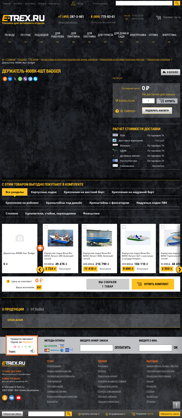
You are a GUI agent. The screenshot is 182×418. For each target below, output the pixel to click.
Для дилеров (54, 381)
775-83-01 (103, 16)
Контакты (54, 3)
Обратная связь (12, 413)
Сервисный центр (108, 386)
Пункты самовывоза (109, 391)
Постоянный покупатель (161, 371)
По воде (10, 35)
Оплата (42, 3)
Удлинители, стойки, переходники (50, 213)
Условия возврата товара (112, 381)
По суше (26, 35)
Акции (150, 381)
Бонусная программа (159, 376)
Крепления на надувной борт (133, 192)
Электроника (138, 35)
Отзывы (151, 401)
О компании (54, 365)
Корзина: (142, 414)
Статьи (150, 391)
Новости (151, 386)
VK (11, 397)
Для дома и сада (121, 34)
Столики (12, 213)
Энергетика (169, 35)
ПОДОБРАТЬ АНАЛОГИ (157, 110)
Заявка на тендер (57, 391)
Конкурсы (152, 396)
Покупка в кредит (108, 376)
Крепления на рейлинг (22, 202)
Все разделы (15, 192)
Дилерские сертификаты (61, 376)
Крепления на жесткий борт (84, 192)
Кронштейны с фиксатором (109, 202)
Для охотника (89, 34)
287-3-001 (71, 16)
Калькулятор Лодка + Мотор (163, 365)
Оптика (153, 35)
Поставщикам (55, 386)
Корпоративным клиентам (62, 396)
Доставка (30, 3)
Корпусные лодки (44, 192)
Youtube (18, 397)
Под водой (41, 35)
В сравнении (115, 413)
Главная (6, 3)
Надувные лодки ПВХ (151, 202)
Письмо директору (108, 401)
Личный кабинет (107, 396)
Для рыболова (57, 34)
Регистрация (100, 3)
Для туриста (105, 35)
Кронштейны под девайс (64, 202)
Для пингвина (73, 34)
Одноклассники (4, 397)
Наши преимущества (59, 371)
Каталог (18, 3)
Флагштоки (91, 213)
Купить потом (125, 100)
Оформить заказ (169, 413)
